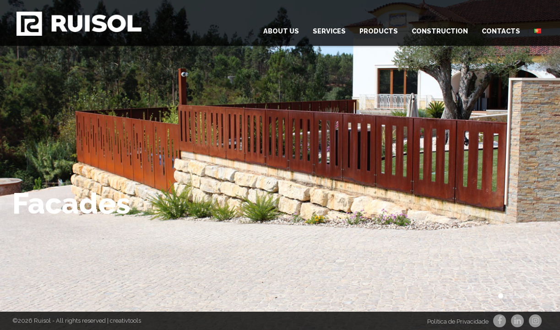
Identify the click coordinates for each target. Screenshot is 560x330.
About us (281, 31)
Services (329, 31)
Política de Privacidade (458, 321)
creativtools (125, 320)
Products (378, 31)
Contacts (501, 31)
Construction (440, 31)
